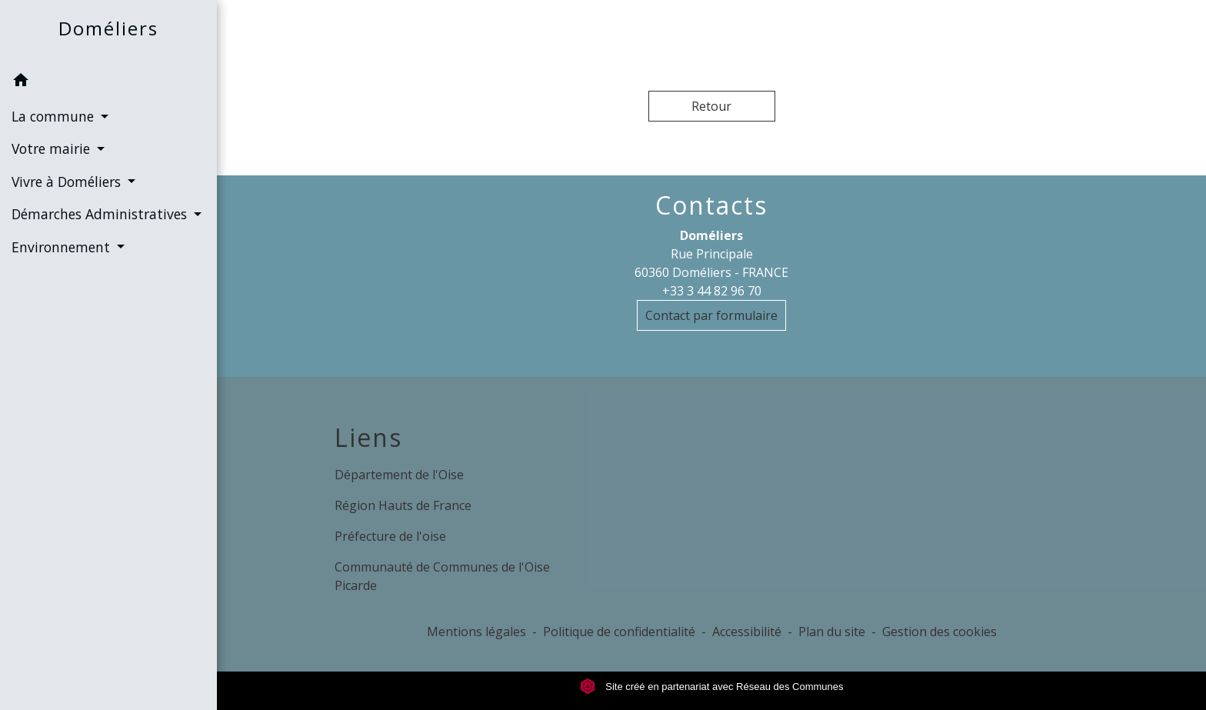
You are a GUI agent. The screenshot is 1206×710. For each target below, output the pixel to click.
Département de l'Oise (399, 474)
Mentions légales (476, 631)
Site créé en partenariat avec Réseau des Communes (712, 686)
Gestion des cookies (939, 631)
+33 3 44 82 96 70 (711, 290)
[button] (108, 82)
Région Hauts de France (403, 505)
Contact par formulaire (711, 315)
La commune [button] (55, 116)
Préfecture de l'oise (390, 536)
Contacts (711, 205)
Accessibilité (746, 631)
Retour (711, 106)
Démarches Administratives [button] (101, 214)
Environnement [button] (63, 247)
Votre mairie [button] (53, 148)
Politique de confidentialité (619, 631)
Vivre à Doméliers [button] (68, 181)
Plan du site (831, 631)
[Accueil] (108, 32)
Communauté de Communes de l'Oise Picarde (442, 576)
